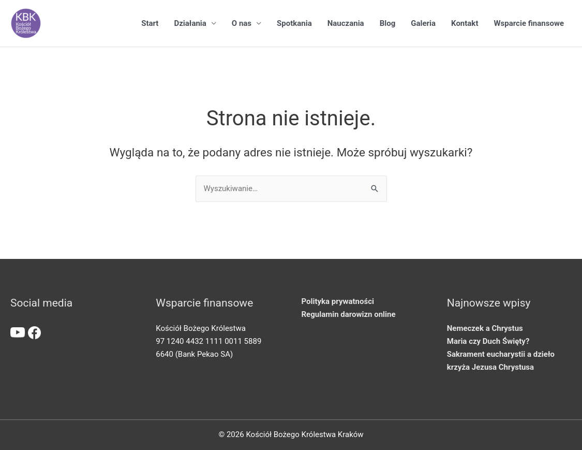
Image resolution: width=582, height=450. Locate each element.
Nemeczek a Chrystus (485, 328)
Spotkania (294, 23)
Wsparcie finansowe (529, 23)
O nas (241, 23)
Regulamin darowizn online (349, 314)
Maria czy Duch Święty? (488, 341)
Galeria (423, 23)
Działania (190, 23)
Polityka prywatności (338, 301)
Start (149, 23)
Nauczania (345, 23)
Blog (388, 23)
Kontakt (464, 23)
